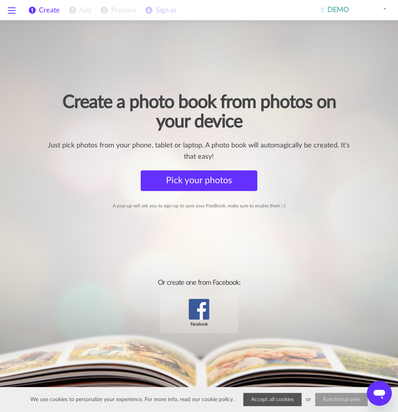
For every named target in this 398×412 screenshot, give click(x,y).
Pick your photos (199, 180)
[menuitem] (79, 10)
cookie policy (217, 399)
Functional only (341, 399)
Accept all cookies (272, 399)
